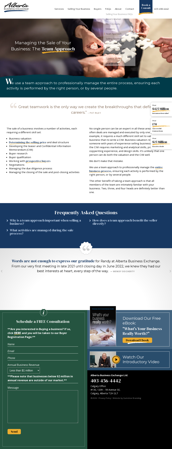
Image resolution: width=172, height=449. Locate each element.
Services (59, 9)
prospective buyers (38, 161)
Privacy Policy (105, 398)
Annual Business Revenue (23, 365)
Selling (79, 9)
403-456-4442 (161, 9)
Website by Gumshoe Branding (127, 398)
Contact (129, 9)
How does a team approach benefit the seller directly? (125, 222)
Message (13, 387)
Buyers (97, 9)
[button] (45, 223)
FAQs (108, 9)
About (118, 9)
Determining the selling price (27, 142)
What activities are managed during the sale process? (41, 232)
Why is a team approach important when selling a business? (45, 222)
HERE (17, 333)
